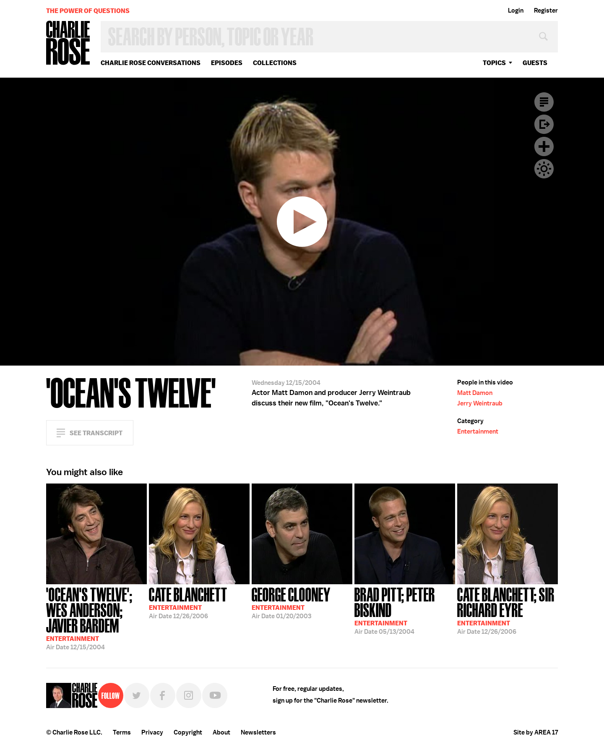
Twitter (136, 695)
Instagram (188, 695)
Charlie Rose (68, 43)
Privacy (152, 732)
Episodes (226, 63)
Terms (122, 732)
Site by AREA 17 (535, 732)
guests (535, 63)
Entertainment (477, 431)
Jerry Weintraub (479, 403)
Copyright (188, 732)
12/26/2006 (188, 602)
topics (494, 63)
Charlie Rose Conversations (150, 63)
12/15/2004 (96, 617)
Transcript (544, 102)
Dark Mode (544, 168)
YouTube (214, 695)
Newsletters (258, 732)
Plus (544, 146)
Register (546, 10)
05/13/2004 (404, 610)
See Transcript (96, 433)
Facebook (162, 695)
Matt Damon (474, 393)
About (221, 732)
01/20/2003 (291, 602)
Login (515, 10)
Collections (275, 63)
